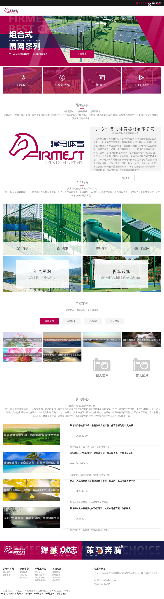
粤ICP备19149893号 (60, 591)
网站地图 (60, 593)
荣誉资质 (7, 575)
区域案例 (71, 321)
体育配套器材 (40, 580)
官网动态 (24, 572)
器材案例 (114, 321)
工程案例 (56, 569)
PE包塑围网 (40, 577)
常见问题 (24, 575)
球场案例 (93, 321)
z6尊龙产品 (40, 569)
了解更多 (125, 178)
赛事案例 (49, 321)
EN (153, 4)
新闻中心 (24, 569)
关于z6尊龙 (8, 569)
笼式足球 (38, 572)
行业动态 (24, 577)
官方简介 (7, 572)
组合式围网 (39, 575)
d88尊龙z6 (5, 593)
